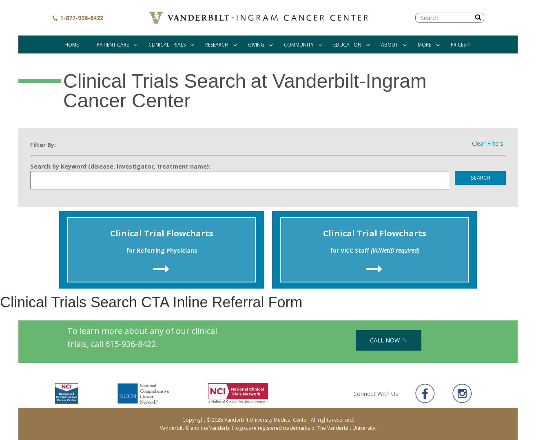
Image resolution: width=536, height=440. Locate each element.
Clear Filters (487, 143)
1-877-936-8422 (77, 18)
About (389, 44)
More (424, 44)
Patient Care (113, 44)
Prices (461, 44)
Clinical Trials (167, 44)
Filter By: (43, 145)
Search (480, 177)
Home (71, 44)
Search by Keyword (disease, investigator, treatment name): (120, 166)
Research (216, 44)
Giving (256, 44)
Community (299, 44)
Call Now (388, 340)
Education (347, 44)
